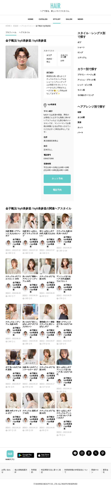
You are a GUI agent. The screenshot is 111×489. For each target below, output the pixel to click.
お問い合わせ (6, 471)
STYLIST (56, 19)
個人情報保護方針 (21, 471)
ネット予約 (57, 178)
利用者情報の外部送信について (76, 471)
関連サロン (95, 471)
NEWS (80, 19)
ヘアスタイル (24, 32)
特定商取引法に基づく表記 (51, 471)
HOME (30, 19)
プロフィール (11, 32)
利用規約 (34, 471)
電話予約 (57, 190)
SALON (69, 19)
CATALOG (43, 19)
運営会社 (105, 471)
